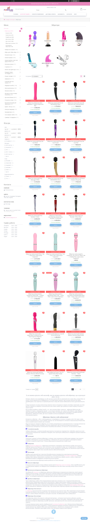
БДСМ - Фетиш (8, 106)
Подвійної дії (8, 37)
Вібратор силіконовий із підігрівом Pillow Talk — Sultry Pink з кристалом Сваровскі (55, 295)
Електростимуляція (9, 109)
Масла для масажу (9, 88)
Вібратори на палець (10, 43)
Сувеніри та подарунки (10, 117)
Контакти (69, 14)
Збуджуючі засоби (9, 85)
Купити (35, 112)
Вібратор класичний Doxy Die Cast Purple (55, 142)
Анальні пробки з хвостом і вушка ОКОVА (11, 61)
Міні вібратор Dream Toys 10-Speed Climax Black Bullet (55, 373)
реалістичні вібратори (35, 445)
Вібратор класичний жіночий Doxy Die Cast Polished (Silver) (76, 103)
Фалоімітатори (8, 55)
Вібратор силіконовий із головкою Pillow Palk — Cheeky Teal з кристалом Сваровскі (35, 295)
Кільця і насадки (9, 76)
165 (80, 389)
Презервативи (8, 112)
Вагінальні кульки (9, 64)
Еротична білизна (9, 97)
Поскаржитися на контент (42, 520)
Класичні (8, 33)
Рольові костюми (9, 100)
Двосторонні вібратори (76, 485)
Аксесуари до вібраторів (9, 46)
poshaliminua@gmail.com (11, 217)
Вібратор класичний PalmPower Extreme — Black (76, 373)
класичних (36, 472)
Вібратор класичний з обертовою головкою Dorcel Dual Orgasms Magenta (35, 335)
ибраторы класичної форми (63, 465)
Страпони (7, 67)
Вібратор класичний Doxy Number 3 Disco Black (76, 216)
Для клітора (8, 39)
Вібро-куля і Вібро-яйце (10, 52)
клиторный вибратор (58, 504)
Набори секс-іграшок (10, 49)
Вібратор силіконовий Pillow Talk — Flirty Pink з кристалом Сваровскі (35, 255)
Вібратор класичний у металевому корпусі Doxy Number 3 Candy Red (55, 217)
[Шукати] (65, 10)
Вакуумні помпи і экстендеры (9, 73)
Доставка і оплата (51, 14)
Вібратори (7, 31)
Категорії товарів (24, 14)
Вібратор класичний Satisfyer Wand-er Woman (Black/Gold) (76, 334)
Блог (75, 14)
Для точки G (8, 41)
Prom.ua (52, 518)
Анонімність (61, 14)
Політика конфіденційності (54, 520)
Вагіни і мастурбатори (10, 69)
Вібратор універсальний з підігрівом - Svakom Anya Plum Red (35, 104)
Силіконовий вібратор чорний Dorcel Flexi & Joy (55, 334)
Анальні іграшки (8, 57)
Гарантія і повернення (38, 14)
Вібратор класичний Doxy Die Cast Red (76, 142)
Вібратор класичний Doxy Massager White (35, 179)
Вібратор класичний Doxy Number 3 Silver (35, 216)
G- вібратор (29, 491)
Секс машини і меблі (10, 114)
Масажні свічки (8, 90)
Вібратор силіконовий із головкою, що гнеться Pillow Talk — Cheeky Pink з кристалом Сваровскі (76, 256)
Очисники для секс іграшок (9, 82)
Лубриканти (8, 79)
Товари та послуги (10, 19)
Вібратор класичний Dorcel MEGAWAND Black (55, 103)
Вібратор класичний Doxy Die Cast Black (35, 142)
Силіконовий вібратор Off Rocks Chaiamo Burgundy (76, 179)
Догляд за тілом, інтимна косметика (11, 94)
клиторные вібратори (71, 455)
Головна (15, 14)
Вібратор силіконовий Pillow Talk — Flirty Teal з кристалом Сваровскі (55, 255)
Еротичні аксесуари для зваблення (10, 103)
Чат (84, 518)
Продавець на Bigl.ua (45, 519)
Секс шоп (6, 28)
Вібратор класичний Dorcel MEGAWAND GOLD (55, 179)
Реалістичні (8, 35)
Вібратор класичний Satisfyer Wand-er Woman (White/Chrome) (35, 373)
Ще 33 (7, 171)
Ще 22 (7, 156)
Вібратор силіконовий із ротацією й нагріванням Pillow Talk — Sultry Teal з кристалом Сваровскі (76, 296)
